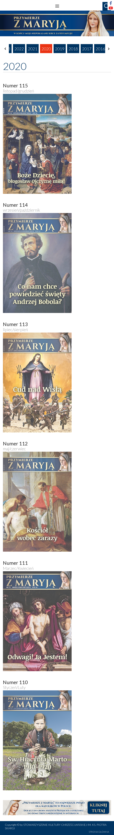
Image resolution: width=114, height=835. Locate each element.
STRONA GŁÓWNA (99, 831)
